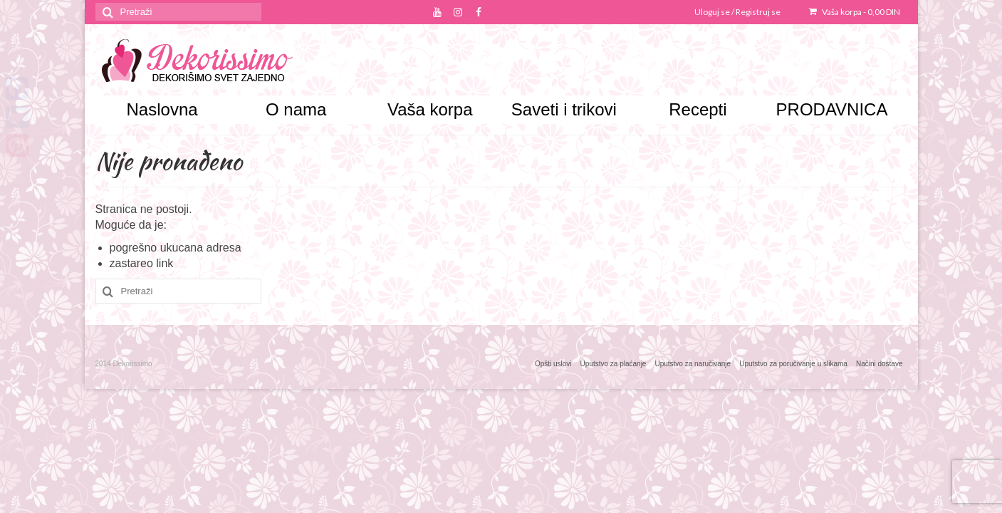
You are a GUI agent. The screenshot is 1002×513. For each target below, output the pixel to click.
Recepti (697, 109)
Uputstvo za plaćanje (613, 364)
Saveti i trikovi (564, 109)
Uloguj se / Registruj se (737, 11)
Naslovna (162, 109)
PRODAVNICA (832, 109)
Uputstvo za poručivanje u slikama (793, 364)
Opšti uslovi (553, 364)
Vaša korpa (854, 11)
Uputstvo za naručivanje (692, 364)
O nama (296, 109)
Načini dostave (879, 364)
